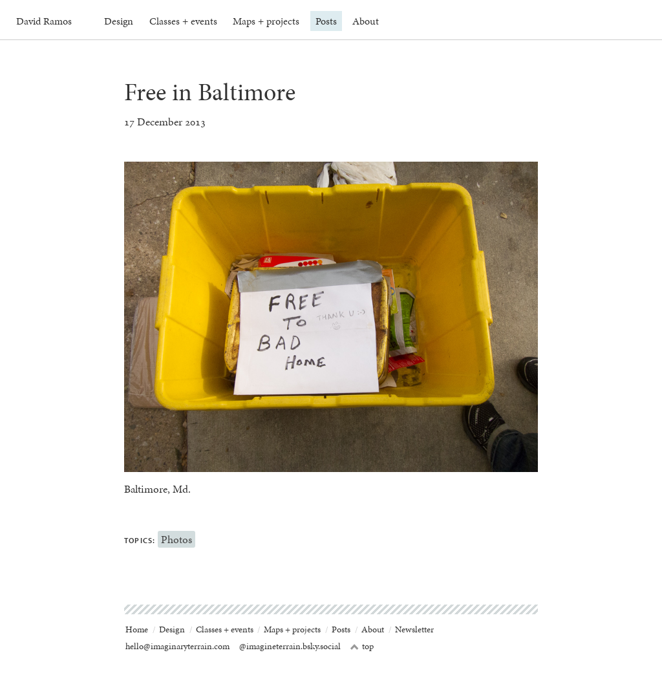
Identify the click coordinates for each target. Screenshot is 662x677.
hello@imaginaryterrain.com (177, 646)
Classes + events (183, 21)
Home (136, 629)
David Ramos (44, 21)
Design (118, 21)
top (362, 646)
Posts (326, 21)
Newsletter (414, 629)
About (365, 21)
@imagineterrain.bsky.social (290, 646)
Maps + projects (266, 21)
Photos (176, 539)
